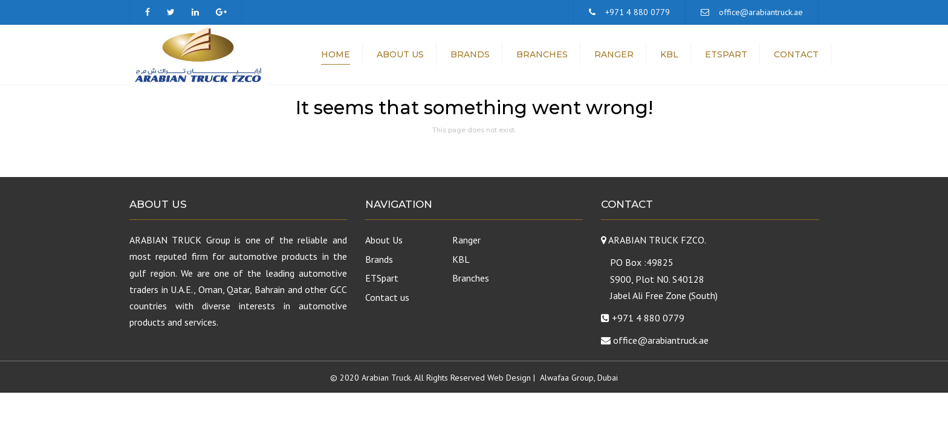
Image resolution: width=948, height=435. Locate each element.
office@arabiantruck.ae (761, 12)
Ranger (614, 54)
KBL (669, 54)
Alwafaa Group (567, 377)
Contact (796, 54)
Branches (542, 54)
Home (335, 54)
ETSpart (726, 54)
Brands (470, 54)
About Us (400, 54)
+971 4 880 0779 (637, 12)
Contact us (387, 297)
